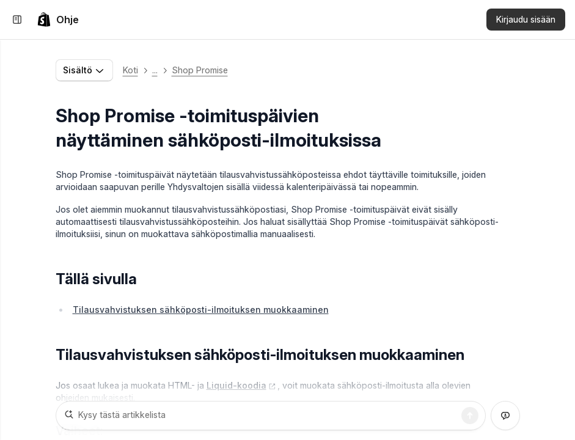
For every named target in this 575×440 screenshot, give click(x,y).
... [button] (155, 70)
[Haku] (469, 415)
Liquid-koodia (241, 385)
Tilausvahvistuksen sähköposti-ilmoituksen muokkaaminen (201, 309)
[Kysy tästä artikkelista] (271, 415)
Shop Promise (200, 70)
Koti (130, 70)
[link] (58, 19)
